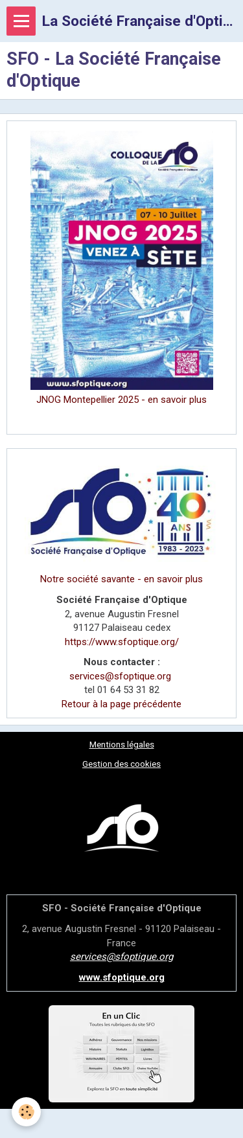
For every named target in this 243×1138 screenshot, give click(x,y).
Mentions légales (121, 744)
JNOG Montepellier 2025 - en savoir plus (121, 399)
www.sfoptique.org (122, 977)
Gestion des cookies (121, 763)
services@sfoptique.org (120, 676)
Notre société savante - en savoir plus (121, 579)
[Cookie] (26, 1111)
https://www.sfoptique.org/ (122, 642)
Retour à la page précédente (121, 704)
